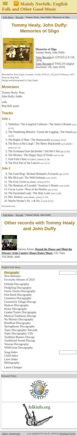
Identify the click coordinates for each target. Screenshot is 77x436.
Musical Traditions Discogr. (20, 315)
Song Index (11, 352)
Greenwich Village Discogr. (20, 301)
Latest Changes (13, 367)
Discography (11, 272)
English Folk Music (11, 267)
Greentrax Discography (17, 298)
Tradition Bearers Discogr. (19, 337)
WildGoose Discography (18, 347)
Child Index (11, 355)
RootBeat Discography (17, 323)
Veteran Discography (16, 344)
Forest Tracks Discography (19, 291)
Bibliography (12, 362)
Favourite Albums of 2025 (19, 279)
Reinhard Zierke (67, 433)
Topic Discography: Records (20, 330)
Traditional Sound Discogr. (20, 340)
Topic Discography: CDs (18, 333)
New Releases (12, 276)
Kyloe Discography (15, 308)
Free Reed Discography (18, 294)
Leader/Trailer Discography (20, 312)
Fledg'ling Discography (17, 287)
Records (19, 17)
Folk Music (8, 17)
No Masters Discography (18, 319)
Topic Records (43, 57)
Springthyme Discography (19, 326)
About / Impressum (11, 433)
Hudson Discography (16, 305)
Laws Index (11, 359)
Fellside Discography (16, 284)
